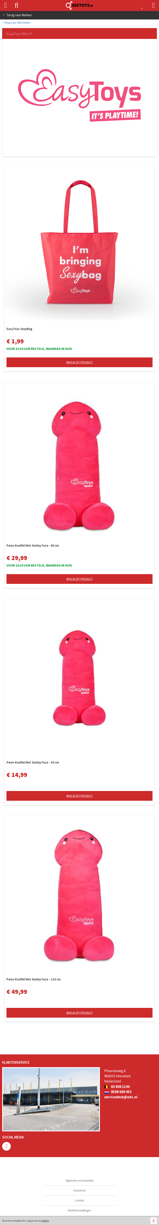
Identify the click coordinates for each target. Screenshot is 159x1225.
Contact (79, 1200)
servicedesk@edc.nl (120, 1097)
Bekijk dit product (79, 362)
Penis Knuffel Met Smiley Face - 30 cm (32, 762)
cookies (45, 1220)
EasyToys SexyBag (19, 329)
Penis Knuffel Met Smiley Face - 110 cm (33, 979)
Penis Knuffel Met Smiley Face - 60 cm (32, 545)
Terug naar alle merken (16, 22)
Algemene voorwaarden (79, 1180)
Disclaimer (80, 1190)
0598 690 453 (118, 1091)
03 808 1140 (117, 1086)
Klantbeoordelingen (79, 1210)
